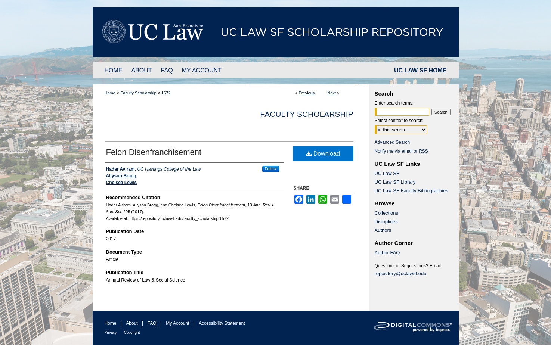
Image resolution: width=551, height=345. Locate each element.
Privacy (111, 332)
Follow (271, 169)
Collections (387, 213)
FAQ (151, 323)
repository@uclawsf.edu (401, 273)
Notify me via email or (401, 151)
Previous (307, 93)
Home (110, 93)
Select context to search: (399, 120)
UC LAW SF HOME (420, 70)
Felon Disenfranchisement (154, 152)
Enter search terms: (394, 103)
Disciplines (386, 221)
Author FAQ (387, 252)
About (131, 323)
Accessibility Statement (222, 323)
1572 (165, 93)
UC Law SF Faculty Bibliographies (411, 190)
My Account (177, 323)
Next (331, 93)
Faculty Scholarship (139, 93)
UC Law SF (387, 173)
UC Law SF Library (395, 182)
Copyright (132, 332)
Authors (383, 230)
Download (323, 153)
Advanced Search (392, 142)
